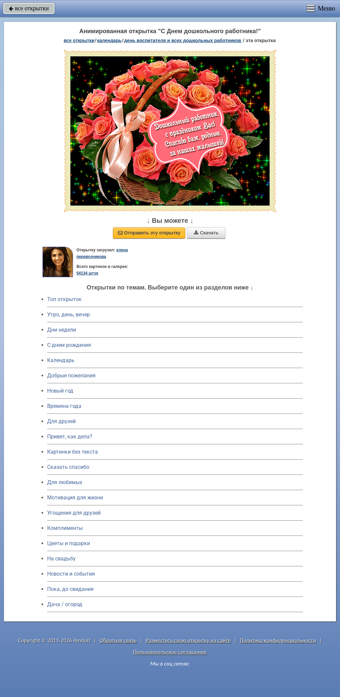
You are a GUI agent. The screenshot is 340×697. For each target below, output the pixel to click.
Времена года (64, 406)
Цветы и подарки (68, 543)
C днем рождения (69, 345)
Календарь (109, 40)
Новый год (60, 391)
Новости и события (71, 574)
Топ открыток (64, 299)
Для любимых (64, 482)
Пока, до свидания (70, 589)
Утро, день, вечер (68, 314)
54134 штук (87, 273)
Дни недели (61, 330)
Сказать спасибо (68, 467)
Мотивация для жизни (75, 497)
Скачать (206, 232)
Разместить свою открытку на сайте (188, 640)
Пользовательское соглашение (170, 652)
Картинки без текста (72, 452)
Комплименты (65, 528)
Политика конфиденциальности (278, 640)
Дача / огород (64, 604)
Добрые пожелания (71, 375)
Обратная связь (118, 640)
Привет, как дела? (69, 436)
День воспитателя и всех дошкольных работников (183, 40)
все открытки (29, 8)
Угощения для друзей (74, 513)
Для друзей (61, 421)
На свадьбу (61, 558)
